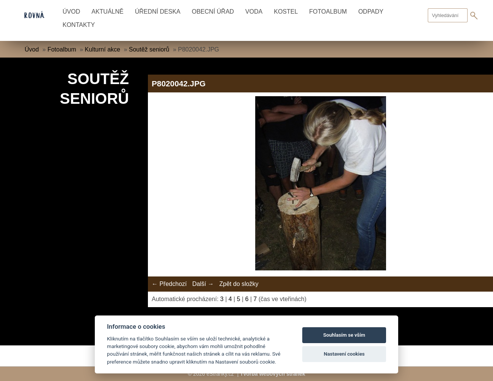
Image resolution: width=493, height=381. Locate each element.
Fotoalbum (328, 11)
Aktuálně (107, 11)
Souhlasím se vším (344, 335)
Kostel (286, 11)
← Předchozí (169, 284)
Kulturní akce (102, 49)
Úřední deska (158, 11)
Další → (203, 284)
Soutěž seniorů (149, 49)
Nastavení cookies (344, 354)
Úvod (71, 11)
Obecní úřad (213, 11)
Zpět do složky (238, 284)
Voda (253, 11)
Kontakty (79, 25)
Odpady (370, 11)
